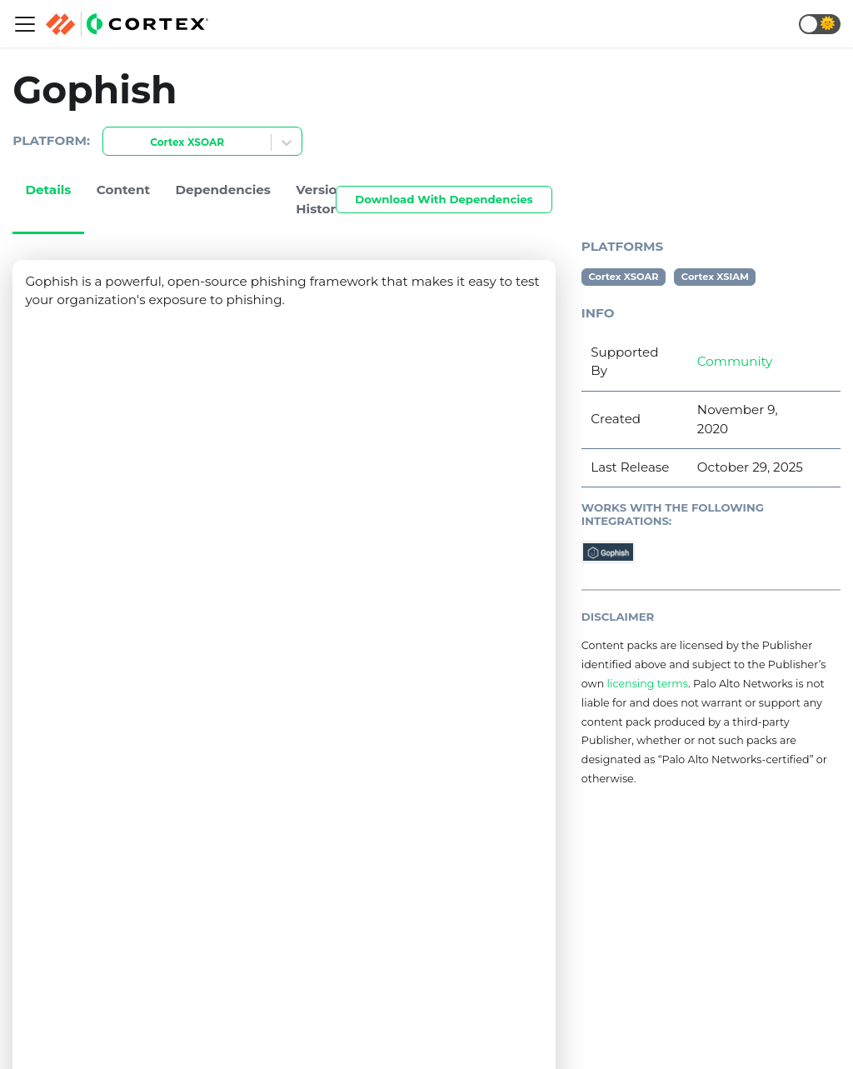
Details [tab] (48, 189)
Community (734, 361)
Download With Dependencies (443, 199)
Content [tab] (123, 189)
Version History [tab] (321, 199)
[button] (820, 24)
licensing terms (647, 683)
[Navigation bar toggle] (24, 24)
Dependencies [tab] (223, 189)
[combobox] (113, 142)
